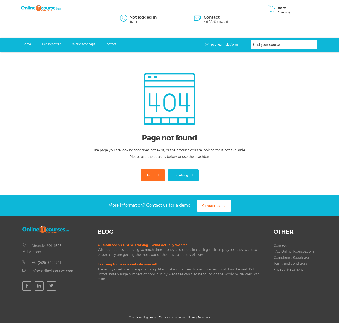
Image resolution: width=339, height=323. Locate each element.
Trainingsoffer (50, 44)
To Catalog (183, 175)
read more (196, 254)
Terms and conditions (291, 263)
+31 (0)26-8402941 (216, 21)
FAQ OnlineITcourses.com (294, 251)
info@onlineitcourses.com (52, 271)
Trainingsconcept (82, 44)
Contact (212, 17)
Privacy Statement (288, 269)
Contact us (214, 206)
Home (26, 44)
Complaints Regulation (292, 257)
